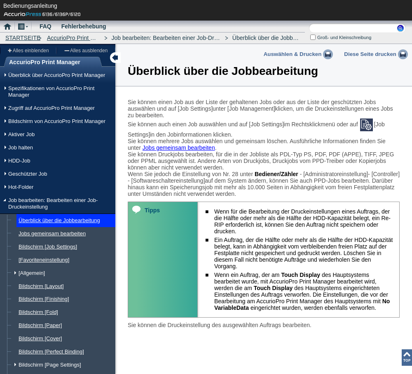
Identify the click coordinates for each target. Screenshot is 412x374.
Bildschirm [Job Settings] (48, 247)
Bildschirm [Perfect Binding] (51, 351)
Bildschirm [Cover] (40, 338)
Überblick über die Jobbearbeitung (59, 220)
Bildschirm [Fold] (38, 312)
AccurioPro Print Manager (80, 38)
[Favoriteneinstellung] (44, 260)
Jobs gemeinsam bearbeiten (52, 233)
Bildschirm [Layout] (41, 286)
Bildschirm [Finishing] (44, 299)
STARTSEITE (22, 38)
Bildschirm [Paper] (40, 325)
